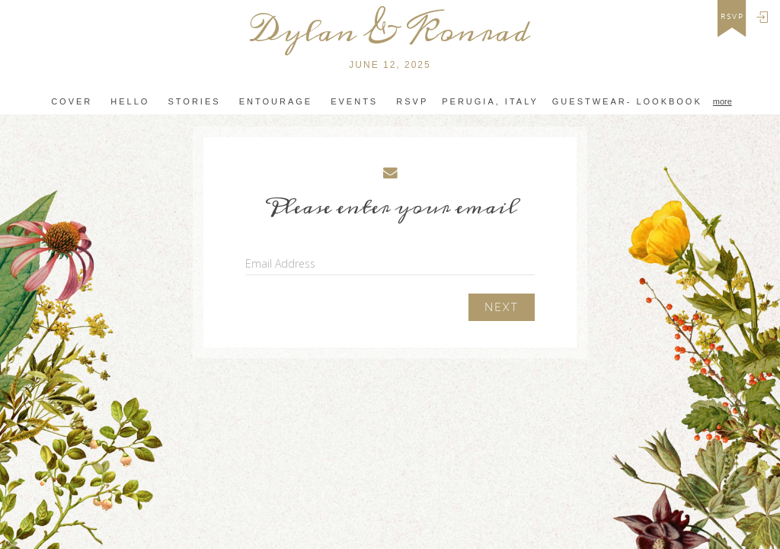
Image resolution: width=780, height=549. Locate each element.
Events (354, 101)
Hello (129, 101)
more (722, 101)
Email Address (280, 263)
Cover (71, 101)
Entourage (275, 101)
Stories (194, 101)
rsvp (732, 16)
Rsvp (412, 101)
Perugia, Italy (490, 101)
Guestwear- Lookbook (627, 101)
